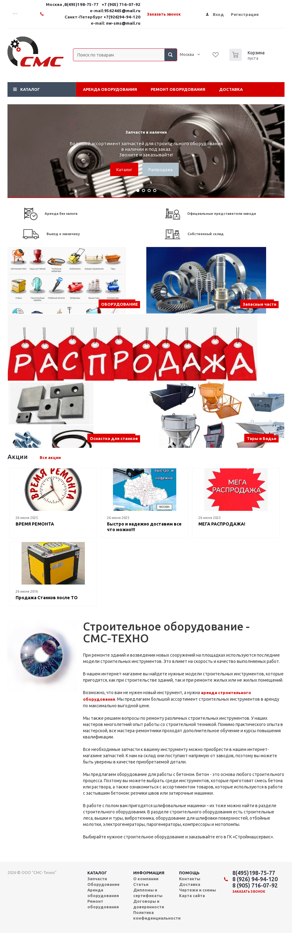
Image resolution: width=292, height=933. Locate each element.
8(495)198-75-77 (253, 873)
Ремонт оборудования (178, 89)
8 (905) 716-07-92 (255, 885)
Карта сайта (192, 895)
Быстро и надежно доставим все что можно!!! (144, 526)
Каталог (30, 89)
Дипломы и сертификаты (148, 893)
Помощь (189, 873)
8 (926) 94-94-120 (255, 879)
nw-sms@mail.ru (123, 23)
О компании (145, 878)
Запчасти (97, 878)
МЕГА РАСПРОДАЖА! (221, 523)
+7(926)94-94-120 (122, 17)
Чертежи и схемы (197, 890)
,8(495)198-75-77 (81, 4)
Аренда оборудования (110, 89)
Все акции (50, 457)
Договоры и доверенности (148, 904)
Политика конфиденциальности (157, 915)
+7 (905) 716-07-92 (121, 4)
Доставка (231, 89)
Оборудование (103, 884)
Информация (148, 873)
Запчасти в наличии (146, 132)
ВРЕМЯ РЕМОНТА (35, 523)
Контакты (189, 878)
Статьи (140, 884)
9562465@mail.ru (122, 10)
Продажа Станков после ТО (47, 597)
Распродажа (160, 169)
